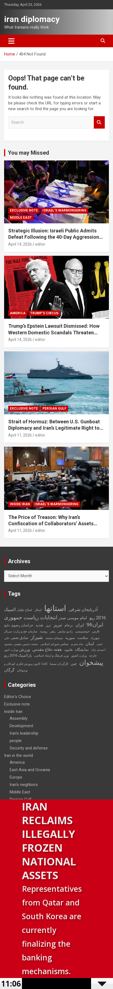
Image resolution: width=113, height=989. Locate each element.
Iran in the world (18, 755)
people (16, 740)
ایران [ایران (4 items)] (79, 625)
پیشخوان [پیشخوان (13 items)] (91, 662)
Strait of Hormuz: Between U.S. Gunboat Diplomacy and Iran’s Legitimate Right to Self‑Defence (54, 428)
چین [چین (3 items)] (74, 664)
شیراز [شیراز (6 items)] (37, 637)
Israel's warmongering (64, 210)
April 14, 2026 (20, 244)
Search (99, 122)
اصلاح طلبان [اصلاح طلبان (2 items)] (24, 610)
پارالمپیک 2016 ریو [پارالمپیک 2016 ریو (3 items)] (18, 655)
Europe (16, 777)
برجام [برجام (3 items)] (68, 625)
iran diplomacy (32, 19)
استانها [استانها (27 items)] (55, 608)
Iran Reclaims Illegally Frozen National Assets (49, 840)
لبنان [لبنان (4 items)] (90, 643)
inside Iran (20, 504)
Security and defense (29, 748)
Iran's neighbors (24, 784)
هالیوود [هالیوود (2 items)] (68, 650)
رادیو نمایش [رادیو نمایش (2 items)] (65, 631)
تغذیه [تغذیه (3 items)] (39, 625)
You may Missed (28, 152)
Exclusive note (24, 210)
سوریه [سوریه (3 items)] (70, 638)
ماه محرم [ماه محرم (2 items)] (77, 644)
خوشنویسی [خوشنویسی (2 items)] (82, 631)
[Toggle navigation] (11, 41)
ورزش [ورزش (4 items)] (24, 649)
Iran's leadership (24, 733)
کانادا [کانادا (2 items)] (44, 664)
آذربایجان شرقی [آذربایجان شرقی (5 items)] (83, 609)
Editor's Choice (17, 696)
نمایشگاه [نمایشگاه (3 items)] (82, 650)
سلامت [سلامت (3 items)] (82, 638)
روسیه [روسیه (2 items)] (43, 631)
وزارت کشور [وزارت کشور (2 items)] (79, 655)
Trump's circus (44, 313)
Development (21, 725)
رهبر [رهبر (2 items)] (52, 631)
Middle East (21, 218)
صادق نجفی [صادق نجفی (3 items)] (19, 638)
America (18, 313)
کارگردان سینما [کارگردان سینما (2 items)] (59, 664)
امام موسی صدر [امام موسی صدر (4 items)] (72, 617)
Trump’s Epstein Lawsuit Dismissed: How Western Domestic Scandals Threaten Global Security (54, 332)
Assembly (18, 718)
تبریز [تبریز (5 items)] (57, 624)
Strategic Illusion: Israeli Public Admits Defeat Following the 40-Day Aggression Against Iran (53, 237)
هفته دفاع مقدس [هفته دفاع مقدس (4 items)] (47, 649)
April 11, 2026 (20, 435)
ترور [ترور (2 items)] (48, 625)
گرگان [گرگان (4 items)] (9, 670)
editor (40, 244)
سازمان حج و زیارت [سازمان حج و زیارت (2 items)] (25, 631)
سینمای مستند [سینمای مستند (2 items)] (54, 638)
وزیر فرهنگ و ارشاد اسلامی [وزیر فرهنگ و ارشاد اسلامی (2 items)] (51, 655)
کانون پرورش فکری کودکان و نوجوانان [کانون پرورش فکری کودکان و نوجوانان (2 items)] (22, 667)
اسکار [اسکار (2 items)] (38, 610)
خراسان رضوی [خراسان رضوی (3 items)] (22, 625)
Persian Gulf (54, 408)
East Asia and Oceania (30, 769)
